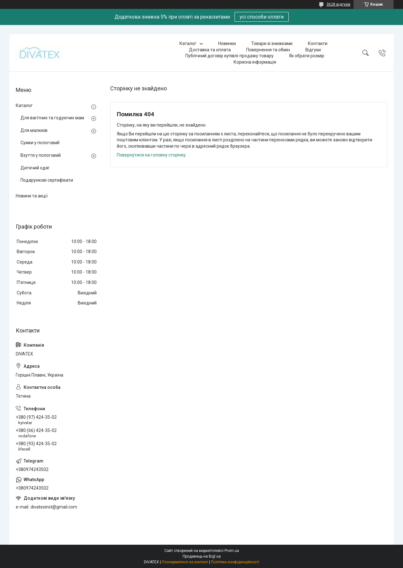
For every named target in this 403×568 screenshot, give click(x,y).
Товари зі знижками (271, 43)
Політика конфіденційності (235, 562)
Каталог (187, 43)
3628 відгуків (338, 4)
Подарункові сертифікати (46, 180)
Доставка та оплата (210, 49)
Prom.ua (231, 550)
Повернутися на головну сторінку (151, 154)
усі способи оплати (262, 17)
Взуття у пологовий (40, 155)
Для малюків (34, 130)
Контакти (317, 43)
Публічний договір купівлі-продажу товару (229, 55)
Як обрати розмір (306, 55)
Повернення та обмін (268, 49)
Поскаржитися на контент (185, 562)
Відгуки (313, 49)
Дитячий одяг (35, 167)
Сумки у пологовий (40, 142)
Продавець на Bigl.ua (202, 556)
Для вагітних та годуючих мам (52, 117)
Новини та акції (32, 195)
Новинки (227, 43)
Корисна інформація (255, 62)
